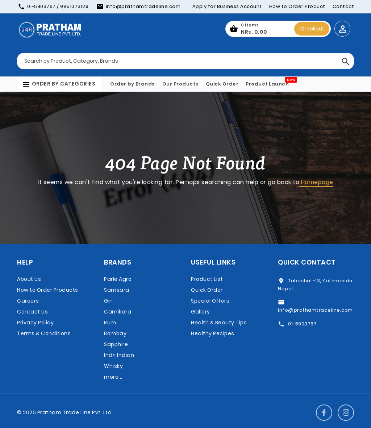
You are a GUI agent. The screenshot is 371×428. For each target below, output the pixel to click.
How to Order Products (47, 290)
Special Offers (210, 300)
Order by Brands (132, 83)
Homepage (316, 182)
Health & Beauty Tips (219, 322)
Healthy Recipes (212, 333)
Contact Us (32, 311)
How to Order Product (297, 6)
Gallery (200, 311)
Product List (207, 279)
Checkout (311, 28)
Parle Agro (118, 279)
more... (113, 377)
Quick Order (222, 83)
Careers (28, 300)
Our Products (180, 83)
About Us (29, 279)
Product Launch (267, 83)
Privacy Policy (35, 322)
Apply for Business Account (227, 6)
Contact (343, 6)
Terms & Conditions (44, 333)
